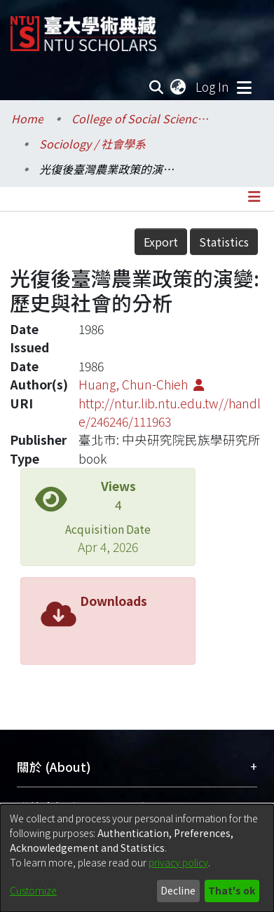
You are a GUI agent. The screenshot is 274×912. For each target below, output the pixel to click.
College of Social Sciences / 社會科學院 (141, 118)
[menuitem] (179, 87)
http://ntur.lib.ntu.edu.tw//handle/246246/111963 (169, 412)
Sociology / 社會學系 (92, 143)
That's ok (231, 890)
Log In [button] (213, 86)
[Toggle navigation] (243, 87)
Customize (33, 890)
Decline (178, 890)
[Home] (83, 28)
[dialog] (137, 858)
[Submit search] (156, 86)
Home (27, 118)
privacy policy (178, 862)
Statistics (224, 241)
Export (161, 241)
